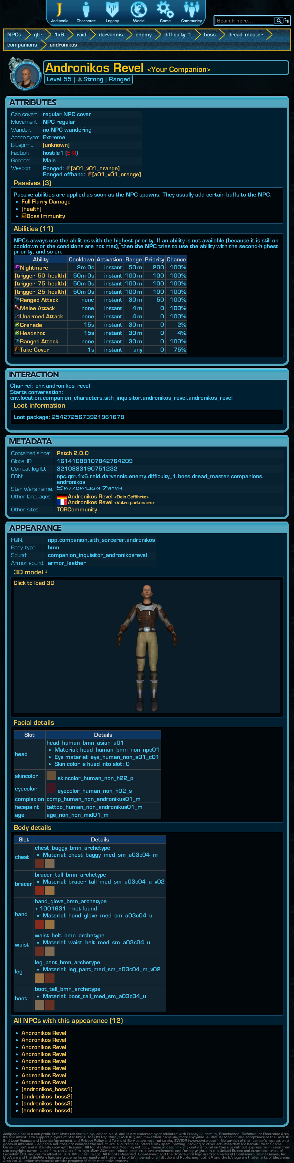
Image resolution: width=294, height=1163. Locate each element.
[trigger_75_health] (40, 283)
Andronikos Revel (72, 496)
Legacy (112, 20)
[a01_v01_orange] (95, 168)
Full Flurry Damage (46, 201)
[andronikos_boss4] (47, 1110)
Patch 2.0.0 (73, 453)
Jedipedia (59, 20)
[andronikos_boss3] (47, 1103)
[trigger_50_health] (40, 275)
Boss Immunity (46, 216)
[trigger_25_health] (40, 291)
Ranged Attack (39, 300)
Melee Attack (37, 308)
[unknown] (56, 144)
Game (165, 20)
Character (86, 20)
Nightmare (34, 267)
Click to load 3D (34, 582)
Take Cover (34, 349)
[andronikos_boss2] (47, 1096)
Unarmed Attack (41, 316)
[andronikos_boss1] (47, 1089)
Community (191, 20)
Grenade (31, 325)
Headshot (32, 333)
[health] (32, 208)
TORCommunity (77, 509)
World (138, 20)
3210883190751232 (87, 468)
